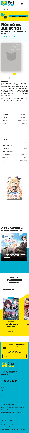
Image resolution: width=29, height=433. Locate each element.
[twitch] (13, 381)
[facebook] (2, 381)
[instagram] (5, 381)
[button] (18, 16)
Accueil (3, 9)
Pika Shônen (10, 9)
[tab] (4, 109)
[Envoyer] (25, 356)
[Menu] (24, 4)
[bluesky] (7, 381)
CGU (2, 422)
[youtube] (10, 381)
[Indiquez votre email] (12, 356)
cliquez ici (18, 352)
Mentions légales (6, 420)
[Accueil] (7, 3)
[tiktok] (15, 381)
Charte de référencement (9, 427)
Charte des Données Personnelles (12, 425)
